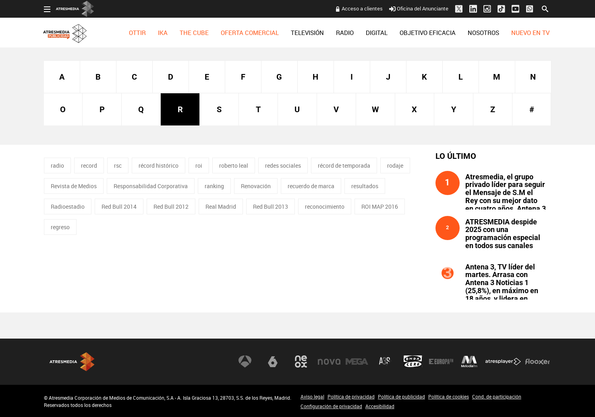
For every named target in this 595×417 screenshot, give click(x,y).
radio (57, 165)
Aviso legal (312, 396)
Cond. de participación (496, 396)
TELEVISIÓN (307, 33)
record (89, 165)
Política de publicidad (401, 396)
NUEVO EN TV (530, 33)
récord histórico (158, 165)
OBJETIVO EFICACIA (428, 33)
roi (198, 165)
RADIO (345, 33)
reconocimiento (324, 206)
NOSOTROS (483, 33)
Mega (357, 361)
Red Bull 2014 (119, 206)
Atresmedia (72, 362)
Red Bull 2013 (270, 206)
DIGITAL (377, 33)
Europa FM (441, 361)
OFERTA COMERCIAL (250, 33)
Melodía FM (469, 361)
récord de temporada (344, 165)
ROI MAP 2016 (379, 206)
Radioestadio (68, 206)
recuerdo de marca (311, 186)
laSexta (273, 361)
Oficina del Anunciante (418, 8)
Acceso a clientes (362, 8)
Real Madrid (220, 206)
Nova (329, 361)
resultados (364, 186)
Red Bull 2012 (171, 206)
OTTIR (137, 33)
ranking (214, 186)
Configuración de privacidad (331, 406)
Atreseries (385, 361)
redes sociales (283, 165)
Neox (301, 361)
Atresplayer (503, 361)
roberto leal (233, 165)
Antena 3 (245, 361)
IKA (163, 33)
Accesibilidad (379, 406)
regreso (60, 227)
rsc (118, 165)
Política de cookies (448, 396)
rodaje (395, 165)
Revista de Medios (74, 186)
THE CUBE (194, 33)
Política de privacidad (351, 396)
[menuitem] (137, 32)
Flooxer (537, 361)
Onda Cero (413, 361)
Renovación (256, 186)
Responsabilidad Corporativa (151, 186)
